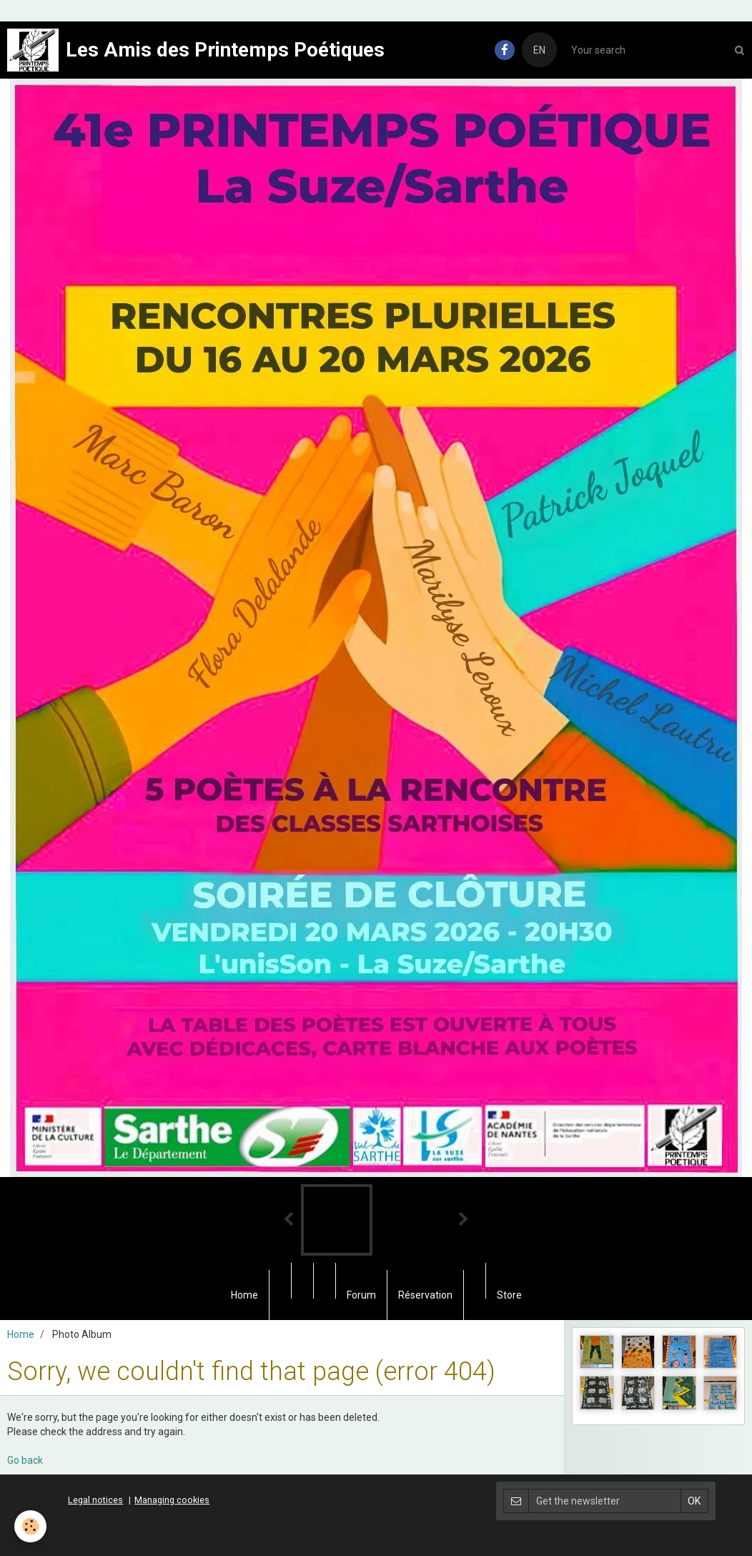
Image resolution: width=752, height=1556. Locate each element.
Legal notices (95, 1500)
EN (539, 50)
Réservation (425, 1295)
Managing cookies (171, 1500)
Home (244, 1295)
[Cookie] (30, 1526)
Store (509, 1295)
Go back (25, 1460)
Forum (361, 1295)
